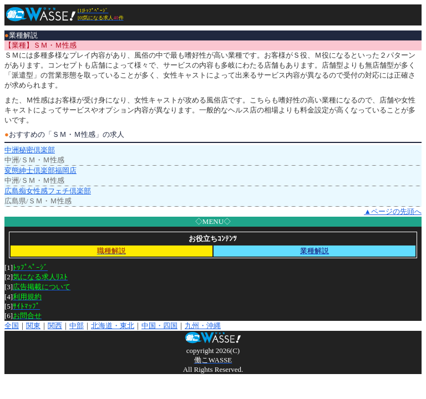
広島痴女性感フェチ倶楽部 (47, 191)
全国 (11, 325)
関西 (55, 325)
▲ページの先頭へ (393, 211)
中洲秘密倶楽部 (29, 150)
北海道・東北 (112, 325)
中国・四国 (159, 325)
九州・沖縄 (203, 325)
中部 (76, 325)
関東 (33, 325)
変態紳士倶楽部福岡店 (40, 170)
